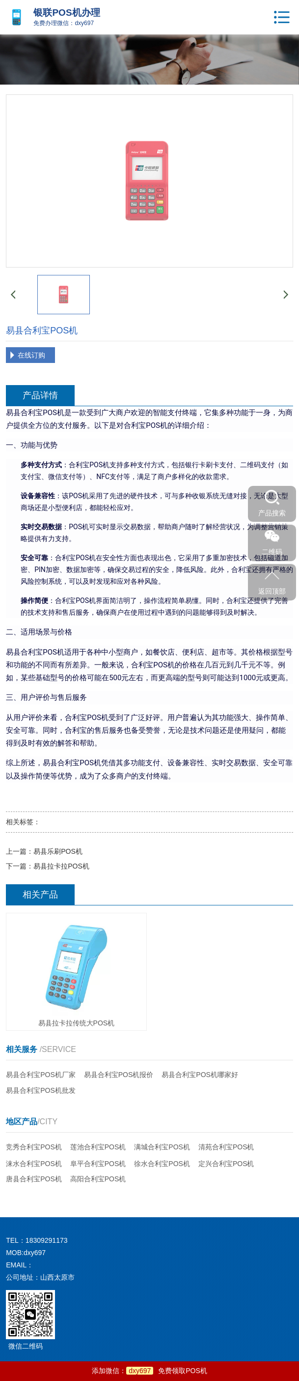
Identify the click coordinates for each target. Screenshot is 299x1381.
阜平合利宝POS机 (98, 1164)
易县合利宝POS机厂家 (41, 1075)
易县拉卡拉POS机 (61, 866)
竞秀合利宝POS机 (34, 1147)
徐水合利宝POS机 (162, 1164)
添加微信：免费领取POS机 (149, 1371)
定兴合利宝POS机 (226, 1164)
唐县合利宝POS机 (34, 1179)
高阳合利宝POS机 (98, 1179)
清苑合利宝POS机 (226, 1147)
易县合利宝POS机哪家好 (200, 1075)
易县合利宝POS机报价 (119, 1075)
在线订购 (31, 355)
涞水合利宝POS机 (34, 1164)
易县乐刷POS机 (57, 851)
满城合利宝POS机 (162, 1147)
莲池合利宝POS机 (98, 1147)
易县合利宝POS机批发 (41, 1090)
